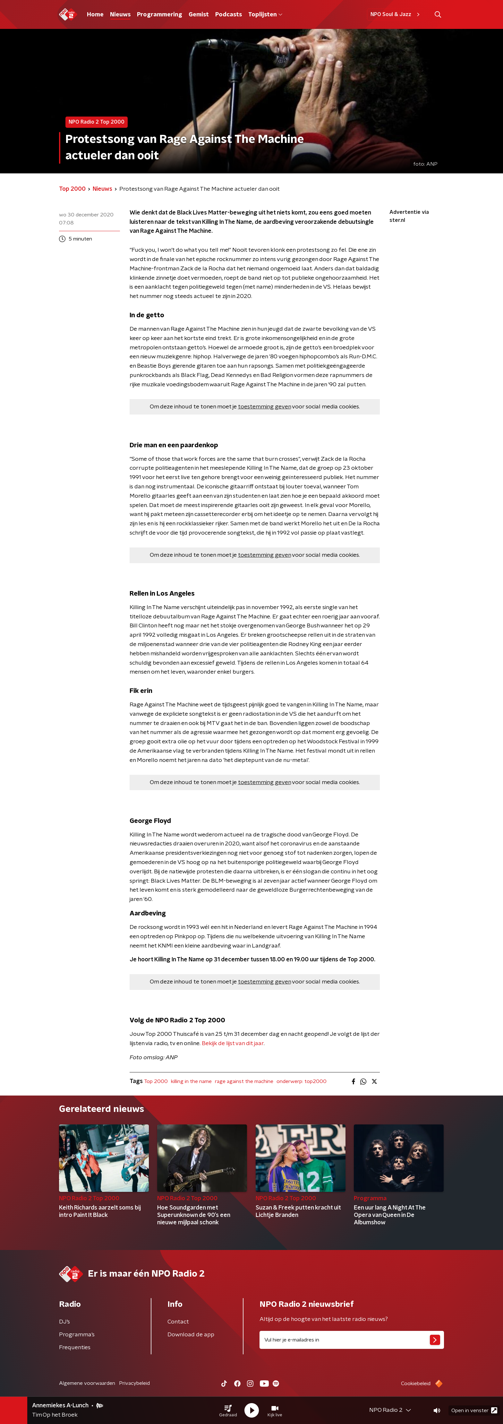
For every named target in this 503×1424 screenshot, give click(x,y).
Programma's (77, 1335)
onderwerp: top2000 (302, 1081)
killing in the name (191, 1081)
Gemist (199, 15)
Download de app (190, 1335)
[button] (228, 1410)
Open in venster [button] (474, 1410)
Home (95, 15)
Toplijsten (265, 15)
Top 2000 (156, 1081)
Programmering (159, 15)
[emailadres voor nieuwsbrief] (352, 1340)
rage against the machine (244, 1081)
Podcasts (228, 15)
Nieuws (120, 15)
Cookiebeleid (416, 1383)
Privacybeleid (134, 1383)
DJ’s (64, 1322)
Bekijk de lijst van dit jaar (233, 1043)
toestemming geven (264, 407)
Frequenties (74, 1347)
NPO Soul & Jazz (396, 14)
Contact (178, 1322)
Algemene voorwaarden (87, 1383)
